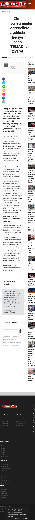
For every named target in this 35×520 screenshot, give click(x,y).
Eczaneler (4, 471)
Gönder (20, 331)
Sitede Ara (4, 489)
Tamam (24, 518)
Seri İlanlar (4, 479)
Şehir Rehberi (5, 481)
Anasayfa (4, 11)
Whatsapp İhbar (20, 423)
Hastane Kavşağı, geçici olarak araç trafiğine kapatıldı (31, 155)
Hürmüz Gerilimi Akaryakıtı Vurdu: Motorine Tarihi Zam (31, 246)
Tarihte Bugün (5, 475)
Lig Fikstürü (4, 473)
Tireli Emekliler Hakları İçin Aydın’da (31, 315)
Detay (17, 518)
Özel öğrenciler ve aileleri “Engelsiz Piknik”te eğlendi (31, 97)
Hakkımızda (4, 421)
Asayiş (3, 454)
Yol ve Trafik (4, 466)
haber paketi (3, 514)
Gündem (3, 458)
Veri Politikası (4, 425)
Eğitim (3, 452)
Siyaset (3, 450)
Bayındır (3, 448)
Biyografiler (4, 493)
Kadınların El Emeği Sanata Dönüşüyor (31, 78)
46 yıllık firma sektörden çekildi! (31, 266)
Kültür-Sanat (4, 456)
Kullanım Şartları (21, 421)
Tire (29, 4)
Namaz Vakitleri (5, 468)
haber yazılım (4, 516)
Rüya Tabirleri (5, 495)
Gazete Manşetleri (6, 483)
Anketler (3, 491)
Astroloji (3, 497)
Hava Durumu (5, 464)
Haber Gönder (20, 425)
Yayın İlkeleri (4, 423)
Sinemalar (4, 477)
